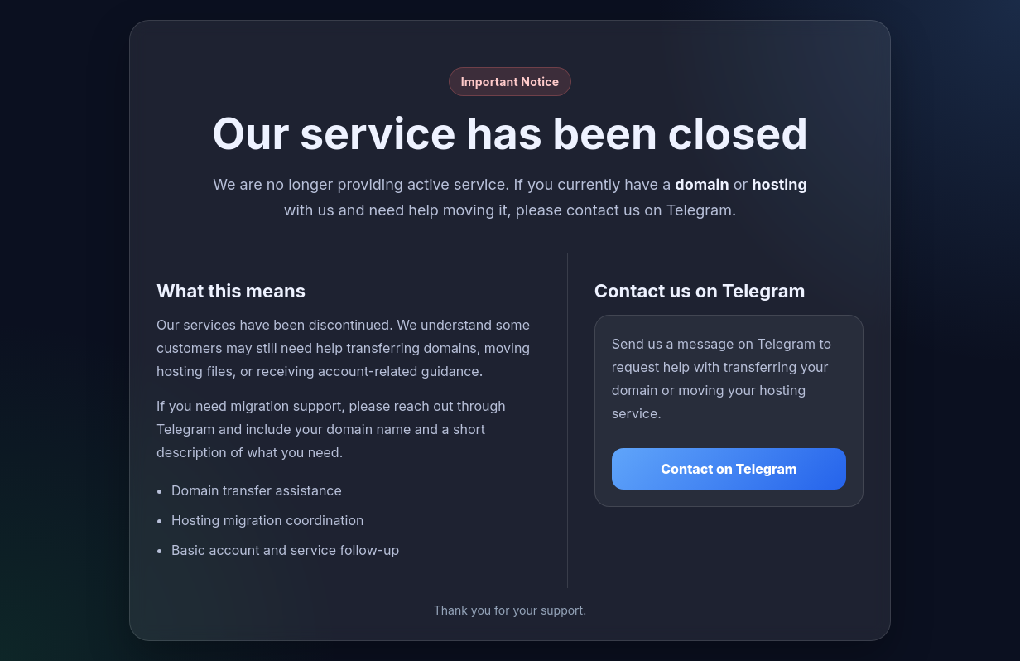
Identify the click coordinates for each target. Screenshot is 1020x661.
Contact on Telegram (729, 469)
